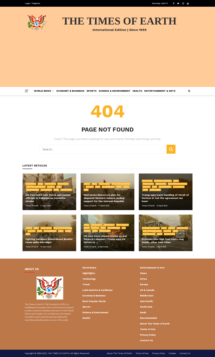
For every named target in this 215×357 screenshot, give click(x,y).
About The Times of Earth (155, 323)
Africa (87, 184)
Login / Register (32, 3)
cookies (172, 353)
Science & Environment (114, 90)
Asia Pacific (31, 184)
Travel (86, 284)
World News (42, 90)
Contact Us (146, 340)
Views (56, 190)
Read (59, 187)
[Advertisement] (107, 64)
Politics (51, 187)
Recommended (32, 190)
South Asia (146, 306)
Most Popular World (36, 187)
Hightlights (50, 184)
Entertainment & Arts (159, 90)
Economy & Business (70, 90)
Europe (172, 228)
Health (137, 90)
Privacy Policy (148, 335)
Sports (91, 90)
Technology (89, 279)
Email (40, 184)
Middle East (63, 184)
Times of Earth (31, 205)
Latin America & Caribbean (97, 290)
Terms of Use (147, 329)
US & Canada (46, 190)
